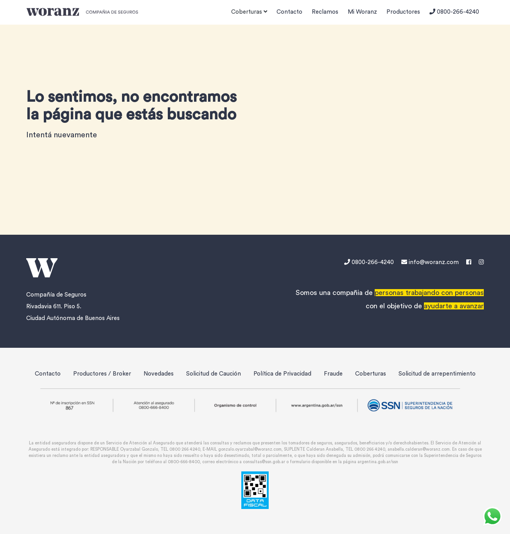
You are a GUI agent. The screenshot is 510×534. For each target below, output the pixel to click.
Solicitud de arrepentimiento (437, 374)
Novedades (159, 374)
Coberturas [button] (249, 12)
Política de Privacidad (282, 374)
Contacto (289, 12)
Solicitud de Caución (213, 374)
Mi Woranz (362, 12)
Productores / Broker (102, 374)
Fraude (333, 374)
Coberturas (370, 374)
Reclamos (325, 12)
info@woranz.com (430, 262)
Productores (403, 12)
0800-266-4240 (454, 12)
